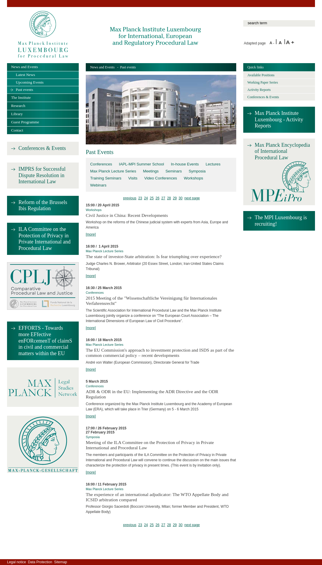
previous (129, 198)
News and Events (102, 67)
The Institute (21, 97)
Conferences (101, 164)
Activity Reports (259, 90)
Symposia (197, 171)
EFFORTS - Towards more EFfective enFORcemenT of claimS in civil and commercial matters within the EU (45, 340)
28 (169, 198)
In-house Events (185, 164)
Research (18, 105)
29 (175, 198)
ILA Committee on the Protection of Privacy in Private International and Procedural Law (44, 238)
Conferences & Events (42, 148)
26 (157, 198)
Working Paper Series (262, 82)
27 (163, 198)
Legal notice (16, 562)
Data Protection (40, 562)
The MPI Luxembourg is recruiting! (281, 221)
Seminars (173, 171)
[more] (91, 234)
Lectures (212, 164)
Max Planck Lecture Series (113, 171)
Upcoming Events (30, 82)
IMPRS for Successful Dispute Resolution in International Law (42, 175)
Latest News (25, 74)
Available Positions (261, 75)
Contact (17, 130)
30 (180, 198)
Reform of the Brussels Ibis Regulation (42, 205)
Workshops (193, 178)
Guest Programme (25, 122)
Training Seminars (105, 178)
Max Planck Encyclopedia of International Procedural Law (282, 151)
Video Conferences (160, 178)
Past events (24, 89)
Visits (132, 178)
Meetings (151, 171)
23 (140, 198)
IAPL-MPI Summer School (141, 164)
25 (152, 198)
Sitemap (60, 562)
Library (17, 114)
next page (192, 198)
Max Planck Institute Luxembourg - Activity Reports (279, 119)
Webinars (98, 185)
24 (146, 198)
